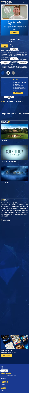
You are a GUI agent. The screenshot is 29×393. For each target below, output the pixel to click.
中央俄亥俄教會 (12, 53)
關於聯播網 (3, 377)
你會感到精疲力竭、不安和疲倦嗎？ (19, 83)
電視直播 (4, 380)
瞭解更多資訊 (18, 93)
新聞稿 (2, 389)
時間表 (3, 383)
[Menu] (27, 2)
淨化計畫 (3, 59)
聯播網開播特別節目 (8, 374)
